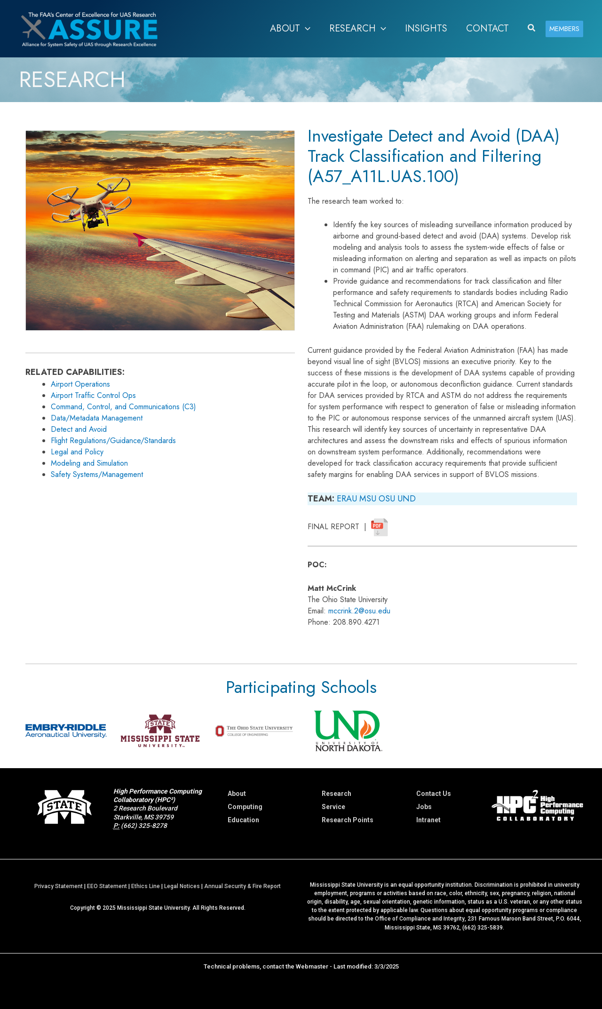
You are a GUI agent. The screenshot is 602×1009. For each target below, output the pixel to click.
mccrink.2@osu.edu (359, 610)
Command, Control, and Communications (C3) (123, 406)
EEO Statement (107, 885)
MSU (367, 499)
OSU (387, 499)
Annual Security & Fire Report (242, 885)
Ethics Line (145, 885)
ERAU (347, 499)
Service (333, 806)
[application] (305, 28)
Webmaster (312, 965)
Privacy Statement (58, 885)
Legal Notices (182, 885)
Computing (245, 806)
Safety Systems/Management (97, 474)
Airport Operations (80, 384)
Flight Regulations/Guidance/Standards (113, 440)
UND (406, 499)
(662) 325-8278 (144, 825)
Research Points (347, 820)
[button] (532, 28)
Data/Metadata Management (97, 418)
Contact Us (433, 793)
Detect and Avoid (79, 429)
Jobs (424, 806)
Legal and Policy (77, 451)
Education (243, 820)
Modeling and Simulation (89, 463)
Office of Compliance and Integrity (419, 918)
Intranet (428, 820)
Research (336, 793)
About (237, 793)
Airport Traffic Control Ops (93, 395)
